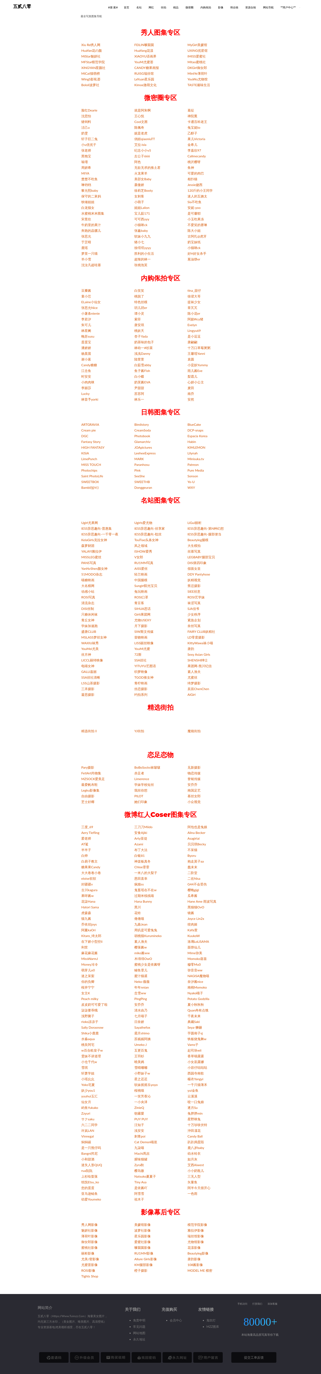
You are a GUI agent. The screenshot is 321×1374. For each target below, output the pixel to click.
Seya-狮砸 (195, 1027)
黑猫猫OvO (196, 907)
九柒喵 (139, 1148)
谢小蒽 (86, 359)
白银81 (139, 855)
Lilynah (193, 453)
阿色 (137, 162)
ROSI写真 (88, 597)
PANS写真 (88, 563)
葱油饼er (194, 259)
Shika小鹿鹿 (90, 1033)
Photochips (89, 470)
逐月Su (193, 1107)
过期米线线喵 (144, 896)
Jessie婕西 (195, 185)
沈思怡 (86, 116)
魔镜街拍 (194, 731)
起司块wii (194, 1050)
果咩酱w (87, 896)
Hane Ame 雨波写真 (202, 901)
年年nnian (141, 987)
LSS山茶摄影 (90, 683)
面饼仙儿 (194, 947)
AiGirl (192, 694)
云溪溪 (192, 1096)
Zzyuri (85, 1113)
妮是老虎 (140, 133)
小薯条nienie (90, 313)
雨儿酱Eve (195, 371)
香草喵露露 (196, 1056)
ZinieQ (139, 1107)
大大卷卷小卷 (91, 873)
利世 (84, 947)
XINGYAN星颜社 (93, 68)
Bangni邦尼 (89, 1153)
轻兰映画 (140, 574)
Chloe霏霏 (141, 867)
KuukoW (194, 936)
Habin (192, 442)
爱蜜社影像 (142, 1242)
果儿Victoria (196, 139)
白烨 (84, 855)
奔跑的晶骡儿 (91, 230)
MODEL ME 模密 (200, 1270)
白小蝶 (139, 376)
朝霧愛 (139, 1113)
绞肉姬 (192, 924)
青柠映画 (140, 683)
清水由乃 (140, 1010)
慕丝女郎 (194, 796)
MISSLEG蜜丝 (91, 557)
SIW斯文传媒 (144, 631)
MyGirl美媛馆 (197, 45)
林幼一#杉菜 (143, 348)
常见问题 (139, 1326)
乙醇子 (192, 133)
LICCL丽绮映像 (92, 660)
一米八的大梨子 (145, 873)
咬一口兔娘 (196, 1102)
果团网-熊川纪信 (200, 666)
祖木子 (139, 1199)
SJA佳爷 (193, 608)
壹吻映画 (140, 637)
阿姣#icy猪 (195, 319)
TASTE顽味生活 (199, 85)
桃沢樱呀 (194, 162)
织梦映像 (140, 671)
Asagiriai (194, 838)
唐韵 (191, 649)
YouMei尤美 (90, 649)
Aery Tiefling (90, 833)
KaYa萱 (193, 930)
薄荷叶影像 (89, 1236)
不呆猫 (192, 850)
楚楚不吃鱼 (89, 179)
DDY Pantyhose (199, 574)
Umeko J (140, 1044)
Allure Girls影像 (145, 1259)
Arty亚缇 (140, 838)
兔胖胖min (195, 1113)
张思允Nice (89, 308)
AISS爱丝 (141, 568)
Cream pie (88, 430)
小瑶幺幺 (87, 1079)
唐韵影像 (194, 1259)
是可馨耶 (194, 213)
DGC (84, 436)
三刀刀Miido (143, 827)
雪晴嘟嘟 (140, 1067)
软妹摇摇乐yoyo (146, 1085)
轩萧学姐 (87, 1073)
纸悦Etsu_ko (90, 1182)
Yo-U (191, 482)
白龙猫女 (87, 207)
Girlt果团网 (142, 614)
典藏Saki (194, 1022)
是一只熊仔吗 (91, 1148)
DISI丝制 (87, 608)
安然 (191, 399)
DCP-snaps (195, 430)
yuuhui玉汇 (89, 1096)
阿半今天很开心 (199, 1188)
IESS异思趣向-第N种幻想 (206, 528)
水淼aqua (88, 1039)
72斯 (137, 654)
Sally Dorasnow (92, 1027)
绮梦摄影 (194, 683)
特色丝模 (140, 302)
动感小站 (87, 591)
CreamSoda (142, 430)
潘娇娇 (86, 348)
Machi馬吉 (142, 1153)
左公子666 (142, 156)
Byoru (192, 855)
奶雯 (84, 133)
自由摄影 (87, 796)
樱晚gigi (193, 890)
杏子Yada (141, 336)
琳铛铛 (86, 185)
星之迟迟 (140, 1079)
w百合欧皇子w (92, 1050)
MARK (139, 459)
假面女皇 (194, 568)
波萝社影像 (142, 1230)
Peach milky (89, 999)
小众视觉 (194, 802)
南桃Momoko (197, 987)
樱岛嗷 (139, 1170)
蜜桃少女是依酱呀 (147, 964)
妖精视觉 (194, 580)
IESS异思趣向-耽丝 (148, 534)
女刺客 (139, 196)
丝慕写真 (194, 551)
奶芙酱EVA (142, 382)
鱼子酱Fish (142, 371)
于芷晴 (86, 242)
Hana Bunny (143, 901)
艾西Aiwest (196, 1165)
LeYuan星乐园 (144, 79)
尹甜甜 (139, 388)
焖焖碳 (86, 1142)
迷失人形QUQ (91, 1165)
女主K (85, 993)
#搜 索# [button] (113, 7)
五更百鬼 (140, 1050)
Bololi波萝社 (90, 85)
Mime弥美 (195, 953)
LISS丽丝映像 (144, 643)
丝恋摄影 (140, 689)
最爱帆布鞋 (89, 784)
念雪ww (140, 993)
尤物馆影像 (196, 1242)
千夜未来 (194, 1016)
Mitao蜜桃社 (197, 62)
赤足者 (139, 773)
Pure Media (196, 470)
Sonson (193, 476)
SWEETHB (142, 482)
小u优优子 (88, 144)
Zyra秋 (139, 1165)
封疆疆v (87, 884)
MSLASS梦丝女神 (94, 637)
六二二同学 (89, 1125)
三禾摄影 (87, 689)
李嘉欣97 (194, 150)
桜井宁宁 (87, 987)
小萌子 (139, 202)
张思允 (86, 236)
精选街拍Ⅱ (89, 731)
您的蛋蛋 (87, 1188)
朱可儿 (86, 325)
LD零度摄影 (196, 637)
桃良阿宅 (87, 1044)
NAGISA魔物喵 (198, 976)
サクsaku (87, 1119)
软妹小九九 (142, 236)
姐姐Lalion (141, 207)
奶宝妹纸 (194, 242)
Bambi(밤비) (90, 487)
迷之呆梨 (87, 976)
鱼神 (191, 167)
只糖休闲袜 (89, 614)
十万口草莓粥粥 (199, 348)
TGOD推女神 (144, 677)
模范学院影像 (197, 1224)
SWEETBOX (90, 482)
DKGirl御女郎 (197, 68)
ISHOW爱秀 (143, 551)
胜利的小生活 (144, 253)
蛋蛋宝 (86, 342)
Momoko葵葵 (197, 959)
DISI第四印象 (197, 563)
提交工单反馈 (254, 1357)
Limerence (141, 779)
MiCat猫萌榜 (90, 73)
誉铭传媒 (194, 779)
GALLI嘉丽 (89, 671)
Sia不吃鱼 (194, 202)
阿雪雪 (139, 1193)
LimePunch (89, 459)
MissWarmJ (89, 959)
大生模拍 (194, 545)
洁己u (85, 127)
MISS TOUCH (91, 464)
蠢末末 (192, 867)
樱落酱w (140, 947)
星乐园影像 (142, 1236)
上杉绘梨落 (89, 1176)
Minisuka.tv (196, 459)
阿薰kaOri (88, 930)
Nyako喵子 (195, 993)
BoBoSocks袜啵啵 (147, 767)
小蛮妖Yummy (198, 365)
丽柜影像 (87, 1253)
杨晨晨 (86, 353)
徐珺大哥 (194, 296)
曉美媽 (139, 1062)
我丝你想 (140, 790)
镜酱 (191, 913)
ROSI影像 (88, 1270)
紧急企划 (194, 620)
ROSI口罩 (141, 597)
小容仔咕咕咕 (197, 1067)
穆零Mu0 (194, 964)
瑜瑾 (84, 162)
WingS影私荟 (91, 79)
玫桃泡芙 (140, 265)
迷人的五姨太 (197, 196)
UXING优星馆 (198, 50)
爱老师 (86, 838)
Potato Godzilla (198, 999)
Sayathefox (142, 1027)
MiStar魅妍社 (91, 56)
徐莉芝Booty (143, 190)
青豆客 (139, 603)
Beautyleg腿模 (198, 540)
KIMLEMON (196, 447)
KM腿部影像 (143, 1265)
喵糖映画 (87, 580)
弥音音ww (195, 970)
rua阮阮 (87, 1170)
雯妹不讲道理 (91, 1056)
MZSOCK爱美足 (93, 779)
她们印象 (140, 802)
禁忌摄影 (194, 586)
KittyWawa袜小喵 (200, 643)
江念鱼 (86, 371)
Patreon (193, 464)
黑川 (137, 907)
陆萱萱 (139, 359)
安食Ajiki (140, 833)
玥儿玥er (140, 308)
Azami (138, 844)
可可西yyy (141, 219)
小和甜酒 (87, 1159)
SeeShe (139, 476)
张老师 (86, 150)
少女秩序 (194, 614)
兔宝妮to (194, 127)
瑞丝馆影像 (196, 1236)
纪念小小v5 (142, 150)
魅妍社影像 (89, 1230)
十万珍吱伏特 (197, 1125)
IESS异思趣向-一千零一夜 (99, 534)
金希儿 (192, 144)
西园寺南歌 (196, 1073)
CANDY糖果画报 (146, 68)
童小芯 (86, 296)
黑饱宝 (86, 156)
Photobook (142, 436)
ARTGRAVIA (90, 424)
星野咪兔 (194, 1119)
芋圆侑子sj (195, 1033)
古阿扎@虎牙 (197, 236)
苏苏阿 (139, 393)
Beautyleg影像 (198, 1253)
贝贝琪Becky (197, 844)
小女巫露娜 (196, 1062)
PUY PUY (141, 1119)
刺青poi (139, 1136)
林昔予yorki (89, 399)
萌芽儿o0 (88, 970)
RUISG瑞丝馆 (144, 73)
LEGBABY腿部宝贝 (201, 557)
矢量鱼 (192, 1182)
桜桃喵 (139, 1090)
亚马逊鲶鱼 (89, 1193)
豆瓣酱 (86, 290)
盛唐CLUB (88, 631)
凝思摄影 (87, 694)
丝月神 (86, 654)
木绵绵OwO (143, 959)
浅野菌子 (87, 1016)
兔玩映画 (140, 591)
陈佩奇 (139, 127)
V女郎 (138, 557)
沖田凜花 (194, 1130)
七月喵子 (140, 1016)
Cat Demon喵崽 (145, 1142)
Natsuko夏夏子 (145, 1176)
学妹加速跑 (89, 626)
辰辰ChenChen (198, 689)
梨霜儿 (192, 376)
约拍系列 (140, 694)
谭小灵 (139, 313)
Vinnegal (87, 1136)
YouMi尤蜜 (142, 649)
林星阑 (86, 330)
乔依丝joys (89, 924)
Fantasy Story (91, 442)
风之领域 (140, 545)
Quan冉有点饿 (198, 1010)
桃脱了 (139, 296)
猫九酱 (86, 918)
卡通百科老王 (197, 122)
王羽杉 (139, 1056)
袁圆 (191, 359)
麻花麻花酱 (89, 953)
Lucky (85, 393)
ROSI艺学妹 (196, 597)
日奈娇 (139, 1022)
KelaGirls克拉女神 (94, 540)
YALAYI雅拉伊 (91, 551)
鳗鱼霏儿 (140, 970)
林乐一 (139, 399)
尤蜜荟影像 (89, 1265)
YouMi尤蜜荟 (143, 62)
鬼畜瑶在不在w (145, 890)
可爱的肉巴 (196, 173)
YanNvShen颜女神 (94, 568)
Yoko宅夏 (88, 1085)
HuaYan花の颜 (91, 50)
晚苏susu (87, 336)
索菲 (137, 319)
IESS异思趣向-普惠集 (96, 528)
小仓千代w (89, 1062)
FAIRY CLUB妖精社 (201, 631)
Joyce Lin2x (196, 918)
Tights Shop (89, 1276)
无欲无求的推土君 (147, 167)
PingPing (140, 999)
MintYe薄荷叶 (197, 73)
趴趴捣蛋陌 (196, 1142)
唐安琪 (139, 325)
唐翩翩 (192, 342)
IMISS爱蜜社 (197, 56)
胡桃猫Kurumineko (148, 936)
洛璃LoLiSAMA (198, 941)
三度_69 (87, 827)
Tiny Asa (140, 1182)
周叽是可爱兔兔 (145, 930)
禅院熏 (192, 116)
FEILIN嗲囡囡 (144, 45)
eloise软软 (88, 878)
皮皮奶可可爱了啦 (94, 1004)
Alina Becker (197, 833)
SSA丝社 (140, 660)
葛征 (191, 110)
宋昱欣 (86, 219)
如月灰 (192, 1159)
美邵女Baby (142, 179)
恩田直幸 (140, 878)
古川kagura (89, 890)
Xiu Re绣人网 (90, 45)
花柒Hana (88, 901)
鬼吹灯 (211, 1320)
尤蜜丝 (192, 677)
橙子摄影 (140, 1270)
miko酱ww (142, 953)
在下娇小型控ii (92, 941)
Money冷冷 (89, 964)
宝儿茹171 (142, 213)
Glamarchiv (142, 442)
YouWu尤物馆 (198, 79)
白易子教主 (89, 861)
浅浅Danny (142, 353)
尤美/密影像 (90, 1259)
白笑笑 (139, 290)
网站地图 (139, 1333)
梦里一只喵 (89, 253)
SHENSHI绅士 (198, 660)
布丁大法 (140, 850)
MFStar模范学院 (93, 62)
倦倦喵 (139, 918)
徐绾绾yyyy (142, 248)
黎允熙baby (89, 190)
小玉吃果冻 (196, 219)
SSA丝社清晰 (90, 677)
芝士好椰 (87, 802)
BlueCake (194, 424)
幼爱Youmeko (91, 1199)
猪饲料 (86, 122)
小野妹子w (142, 1073)
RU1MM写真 (143, 563)
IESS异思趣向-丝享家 (149, 528)
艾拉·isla (140, 144)
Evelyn (192, 325)
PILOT (138, 796)
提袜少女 (194, 302)
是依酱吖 (140, 1188)
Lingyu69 (194, 330)
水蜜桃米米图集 (92, 213)
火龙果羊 (140, 173)
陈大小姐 (194, 230)
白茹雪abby (142, 365)
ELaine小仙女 (91, 302)
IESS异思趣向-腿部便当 (204, 534)
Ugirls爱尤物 (143, 523)
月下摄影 (140, 626)
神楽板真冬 (142, 861)
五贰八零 (22, 6)
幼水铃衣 (194, 1153)
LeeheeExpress (145, 453)
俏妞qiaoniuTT (144, 139)
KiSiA (85, 453)
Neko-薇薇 (142, 981)
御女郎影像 (89, 1242)
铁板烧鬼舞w (197, 1039)
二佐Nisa (194, 878)
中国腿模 (140, 580)
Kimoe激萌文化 (145, 85)
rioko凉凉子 (89, 1022)
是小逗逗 (194, 336)
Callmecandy (197, 156)
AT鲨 (84, 844)
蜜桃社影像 (89, 1247)
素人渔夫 (194, 671)
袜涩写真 (194, 603)
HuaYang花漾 (143, 50)
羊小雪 (86, 259)
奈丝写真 (194, 626)
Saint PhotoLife (92, 476)
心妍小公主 (196, 382)
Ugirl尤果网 (89, 523)
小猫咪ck (140, 225)
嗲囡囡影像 (142, 1247)
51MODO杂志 (91, 574)
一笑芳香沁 (142, 1096)
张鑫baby (141, 230)
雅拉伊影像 (196, 1230)
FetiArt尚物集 (91, 773)
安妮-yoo (194, 207)
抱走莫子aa (196, 861)
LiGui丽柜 (194, 523)
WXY (191, 487)
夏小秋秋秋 (196, 1004)
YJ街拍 (139, 731)
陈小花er (194, 313)
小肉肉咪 (87, 382)
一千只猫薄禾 (197, 1085)
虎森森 (86, 913)
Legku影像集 (90, 790)
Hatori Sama (90, 907)
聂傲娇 (139, 185)
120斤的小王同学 (200, 190)
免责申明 (139, 1320)
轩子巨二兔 (89, 139)
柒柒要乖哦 (89, 1010)
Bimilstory (141, 424)
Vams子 (193, 1044)
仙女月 (86, 1102)
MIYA (85, 173)
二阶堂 (192, 873)
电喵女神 (87, 666)
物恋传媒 (194, 773)
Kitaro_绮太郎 (91, 936)
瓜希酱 (192, 896)
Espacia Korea (197, 436)
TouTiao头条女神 (146, 540)
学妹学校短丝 (144, 784)
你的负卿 (87, 981)
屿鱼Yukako (89, 1107)
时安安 (86, 376)
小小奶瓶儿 (196, 1170)
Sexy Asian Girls (199, 654)
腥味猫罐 (140, 1159)
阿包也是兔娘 (197, 827)
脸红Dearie (89, 110)
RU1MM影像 (143, 1253)
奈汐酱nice (195, 981)
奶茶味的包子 (144, 342)
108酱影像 (195, 1265)
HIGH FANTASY (92, 447)
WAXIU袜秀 (90, 643)
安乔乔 (192, 784)
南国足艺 (194, 790)
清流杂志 (87, 603)
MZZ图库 (212, 1326)
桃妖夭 (139, 330)
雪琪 (84, 1067)
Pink (137, 470)
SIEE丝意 (194, 591)
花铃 (137, 913)
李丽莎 (86, 388)
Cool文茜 (140, 122)
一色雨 (192, 1193)
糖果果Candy (90, 867)
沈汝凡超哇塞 (91, 265)
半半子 (86, 850)
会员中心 (176, 1320)
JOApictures (143, 447)
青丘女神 (87, 620)
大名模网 (87, 586)
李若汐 (86, 319)
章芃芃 (192, 308)
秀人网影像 (89, 1224)
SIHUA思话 (142, 608)
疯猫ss (139, 884)
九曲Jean (140, 924)
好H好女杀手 (197, 253)
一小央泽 (140, 1102)
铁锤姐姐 (87, 202)
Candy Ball (195, 1136)
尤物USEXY (142, 620)
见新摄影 (194, 767)
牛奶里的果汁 (91, 225)
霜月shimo (141, 1033)
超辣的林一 (142, 259)
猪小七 (139, 242)
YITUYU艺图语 (145, 666)
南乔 (191, 393)
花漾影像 (194, 1247)
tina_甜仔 (194, 290)
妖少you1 (88, 1090)
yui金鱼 (193, 1090)
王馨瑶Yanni (196, 353)
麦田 (191, 388)
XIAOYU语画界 (145, 56)
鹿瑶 (84, 248)
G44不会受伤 (197, 884)
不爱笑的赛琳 (197, 225)
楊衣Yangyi (195, 1079)
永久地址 (139, 1339)
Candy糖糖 (89, 365)
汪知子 (139, 1125)
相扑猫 (192, 179)
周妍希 (86, 167)
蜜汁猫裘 (140, 976)
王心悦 (139, 116)
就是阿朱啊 (142, 110)
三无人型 (194, 1176)
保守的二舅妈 (91, 196)
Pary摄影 (87, 767)
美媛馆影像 (142, 1224)
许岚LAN (87, 1130)
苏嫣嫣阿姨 (142, 1039)
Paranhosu (141, 464)
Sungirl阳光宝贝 (145, 586)
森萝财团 (87, 545)
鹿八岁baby (196, 1148)
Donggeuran (143, 487)
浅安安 (139, 1130)
